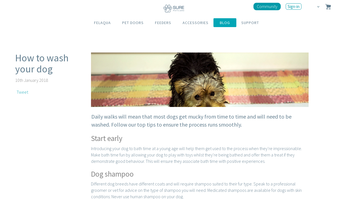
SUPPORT (250, 22)
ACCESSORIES (195, 22)
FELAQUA (102, 22)
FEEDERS (163, 22)
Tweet (22, 92)
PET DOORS (133, 22)
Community (267, 6)
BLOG (225, 22)
